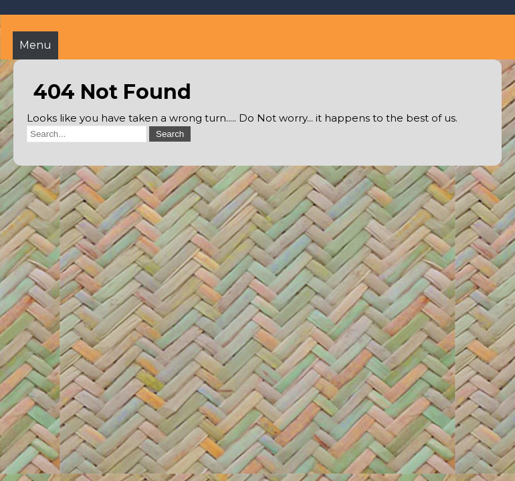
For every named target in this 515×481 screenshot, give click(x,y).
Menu (35, 45)
